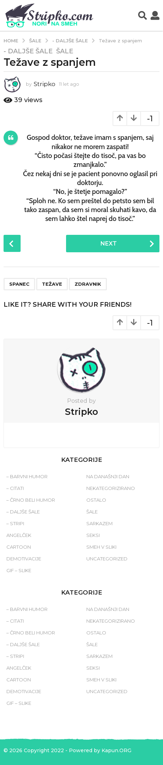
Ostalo (96, 500)
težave (52, 284)
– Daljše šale (23, 512)
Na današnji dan (107, 476)
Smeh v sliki (101, 547)
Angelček (18, 535)
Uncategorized (106, 558)
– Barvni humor (27, 476)
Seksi (93, 535)
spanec (19, 284)
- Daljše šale (28, 51)
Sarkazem (99, 523)
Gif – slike (18, 570)
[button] (142, 16)
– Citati (15, 488)
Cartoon (18, 547)
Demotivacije (23, 558)
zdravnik (88, 284)
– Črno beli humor (30, 500)
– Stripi (15, 523)
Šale (64, 51)
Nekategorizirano (110, 488)
